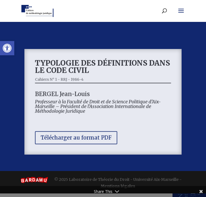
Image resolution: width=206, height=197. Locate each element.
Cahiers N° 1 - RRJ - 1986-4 (62, 81)
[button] (7, 48)
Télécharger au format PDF (77, 135)
